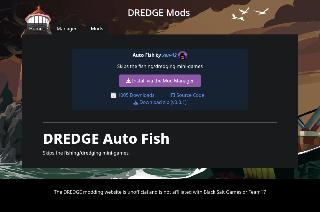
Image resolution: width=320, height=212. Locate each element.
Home (36, 28)
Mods (97, 28)
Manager (67, 28)
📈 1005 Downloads (133, 95)
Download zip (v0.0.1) (160, 102)
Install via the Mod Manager (160, 80)
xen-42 (169, 55)
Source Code (187, 95)
